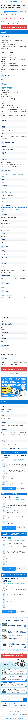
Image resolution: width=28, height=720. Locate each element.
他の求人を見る (5, 411)
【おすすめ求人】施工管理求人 (16, 632)
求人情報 (2, 2)
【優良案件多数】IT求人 (14, 638)
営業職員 (4, 538)
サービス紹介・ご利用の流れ (15, 676)
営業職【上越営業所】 (8, 497)
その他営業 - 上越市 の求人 (16, 714)
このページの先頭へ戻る (14, 711)
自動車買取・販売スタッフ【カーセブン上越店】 (14, 580)
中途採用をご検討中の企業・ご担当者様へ (14, 718)
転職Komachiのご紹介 (13, 670)
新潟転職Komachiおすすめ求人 (16, 625)
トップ (7, 714)
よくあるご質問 (12, 689)
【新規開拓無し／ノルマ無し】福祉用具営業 (14, 456)
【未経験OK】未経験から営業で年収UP (16, 645)
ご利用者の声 (11, 682)
